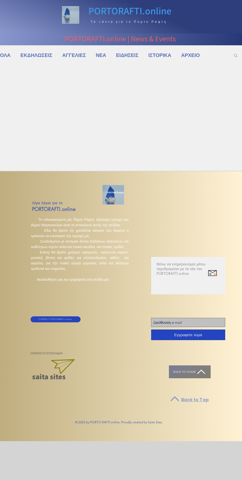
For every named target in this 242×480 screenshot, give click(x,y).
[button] (235, 55)
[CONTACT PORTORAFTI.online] (56, 319)
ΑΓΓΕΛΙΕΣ (74, 55)
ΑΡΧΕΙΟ (190, 55)
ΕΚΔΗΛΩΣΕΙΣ (36, 55)
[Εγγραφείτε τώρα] (188, 334)
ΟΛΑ (5, 55)
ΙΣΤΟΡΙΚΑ (159, 55)
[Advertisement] (46, 460)
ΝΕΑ (101, 55)
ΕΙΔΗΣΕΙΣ (127, 55)
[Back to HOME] (190, 371)
